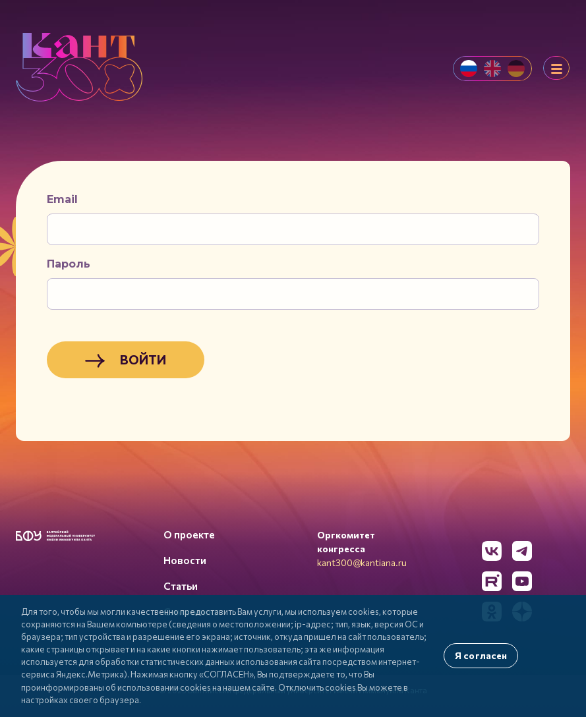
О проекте (189, 534)
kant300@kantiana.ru (362, 562)
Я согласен (481, 655)
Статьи (180, 586)
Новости (184, 560)
